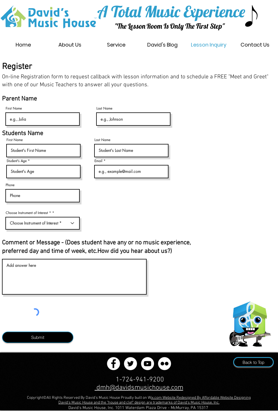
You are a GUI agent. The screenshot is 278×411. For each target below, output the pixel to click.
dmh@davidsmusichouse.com (139, 388)
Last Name (104, 108)
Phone (10, 185)
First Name (14, 108)
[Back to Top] (253, 362)
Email (98, 161)
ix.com (157, 397)
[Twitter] (130, 363)
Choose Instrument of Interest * (28, 213)
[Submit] (37, 337)
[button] (116, 45)
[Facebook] (113, 363)
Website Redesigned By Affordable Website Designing (207, 397)
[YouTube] (147, 363)
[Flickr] (164, 363)
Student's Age (17, 161)
